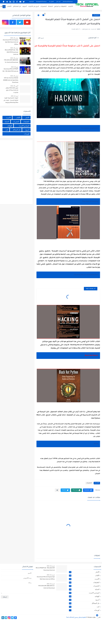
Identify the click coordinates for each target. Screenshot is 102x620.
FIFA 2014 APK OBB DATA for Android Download (11, 61)
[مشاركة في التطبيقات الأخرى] (57, 490)
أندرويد (24, 6)
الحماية (50, 6)
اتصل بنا (51, 1)
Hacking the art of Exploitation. (86, 275)
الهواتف (2, 6)
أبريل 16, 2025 (14, 96)
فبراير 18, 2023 (14, 38)
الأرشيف (31, 1)
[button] (88, 490)
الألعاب (9, 6)
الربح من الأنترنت (33, 6)
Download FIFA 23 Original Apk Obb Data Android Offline (10, 42)
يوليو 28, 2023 (14, 67)
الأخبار (27, 117)
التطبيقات (26, 121)
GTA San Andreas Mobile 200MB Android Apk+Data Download (10, 80)
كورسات (26, 134)
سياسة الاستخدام (68, 1)
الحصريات (43, 6)
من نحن (58, 1)
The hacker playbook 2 (89, 128)
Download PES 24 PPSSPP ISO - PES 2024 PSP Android (10, 70)
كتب (6, 130)
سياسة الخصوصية (41, 1)
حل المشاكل (17, 6)
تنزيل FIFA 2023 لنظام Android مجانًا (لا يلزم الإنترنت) (12, 90)
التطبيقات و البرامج (60, 6)
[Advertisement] (16, 172)
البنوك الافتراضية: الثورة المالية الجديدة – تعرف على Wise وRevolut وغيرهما (10, 100)
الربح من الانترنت (24, 125)
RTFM (96, 444)
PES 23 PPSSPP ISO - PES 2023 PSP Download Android (11, 52)
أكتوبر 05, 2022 (14, 86)
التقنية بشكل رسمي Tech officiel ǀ (76, 617)
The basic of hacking (90, 201)
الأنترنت (70, 6)
